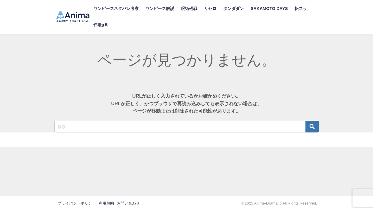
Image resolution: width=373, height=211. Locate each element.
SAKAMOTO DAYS (269, 8)
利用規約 (106, 203)
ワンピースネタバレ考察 (116, 8)
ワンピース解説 (159, 8)
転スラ (301, 8)
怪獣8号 (100, 25)
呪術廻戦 (189, 8)
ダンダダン (233, 8)
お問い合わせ (128, 203)
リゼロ (210, 8)
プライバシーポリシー (77, 203)
